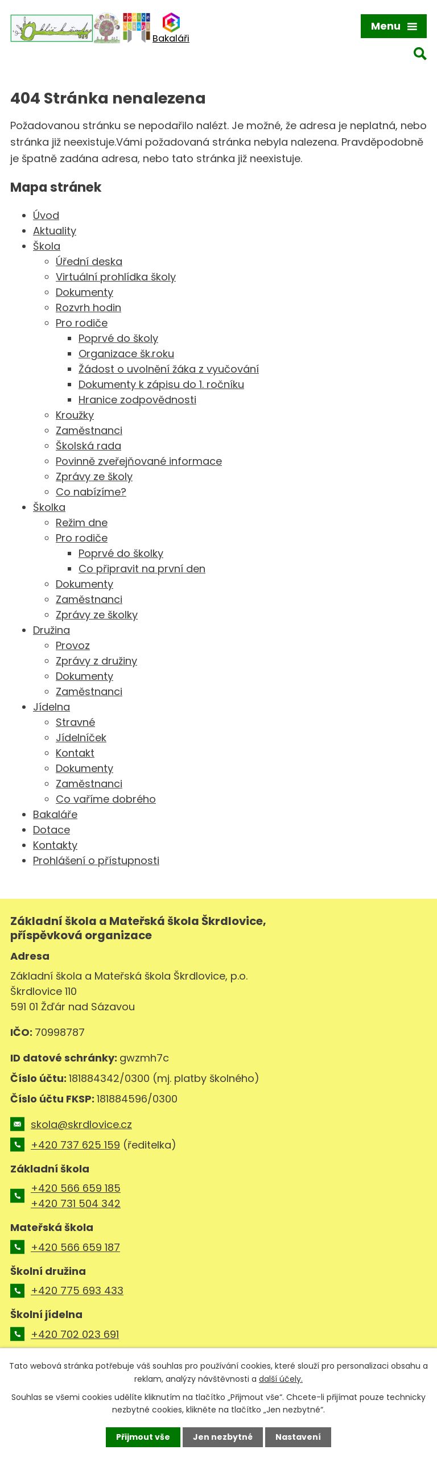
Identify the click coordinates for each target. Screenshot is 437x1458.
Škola (46, 246)
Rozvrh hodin (88, 307)
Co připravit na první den (142, 568)
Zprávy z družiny (96, 661)
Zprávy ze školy (94, 476)
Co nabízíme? (91, 492)
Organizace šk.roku (126, 353)
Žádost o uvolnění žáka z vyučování (169, 369)
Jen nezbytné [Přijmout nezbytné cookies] (223, 1437)
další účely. (281, 1378)
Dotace (51, 830)
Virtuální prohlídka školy (116, 277)
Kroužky (75, 415)
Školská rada (88, 446)
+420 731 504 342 (76, 1203)
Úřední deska (89, 261)
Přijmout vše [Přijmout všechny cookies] (143, 1437)
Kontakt (75, 753)
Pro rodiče (82, 323)
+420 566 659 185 (76, 1188)
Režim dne (82, 522)
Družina (51, 630)
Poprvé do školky (121, 553)
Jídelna (51, 707)
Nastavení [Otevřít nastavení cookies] (298, 1437)
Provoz (73, 645)
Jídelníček (81, 737)
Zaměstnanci (89, 430)
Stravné (75, 722)
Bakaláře (55, 814)
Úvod (46, 215)
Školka (49, 507)
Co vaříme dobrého (106, 799)
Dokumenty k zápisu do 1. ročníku (161, 384)
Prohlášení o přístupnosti (96, 860)
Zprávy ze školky (97, 615)
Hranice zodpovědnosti (137, 400)
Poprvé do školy (118, 338)
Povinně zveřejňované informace (139, 461)
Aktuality (54, 231)
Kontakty (55, 845)
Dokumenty (84, 292)
